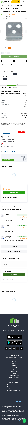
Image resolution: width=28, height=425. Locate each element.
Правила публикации (21, 198)
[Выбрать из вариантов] (5, 74)
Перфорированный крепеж (18, 5)
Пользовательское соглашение (14, 386)
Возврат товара (14, 367)
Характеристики (11, 84)
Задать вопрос (14, 274)
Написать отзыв (14, 192)
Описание (3, 84)
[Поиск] (26, 2)
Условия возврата (13, 87)
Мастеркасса (18, 401)
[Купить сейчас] (7, 61)
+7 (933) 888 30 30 (14, 355)
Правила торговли (14, 392)
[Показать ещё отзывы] (14, 246)
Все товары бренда (7, 133)
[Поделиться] (26, 18)
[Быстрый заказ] (20, 61)
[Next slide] (26, 31)
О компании (14, 371)
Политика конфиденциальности (14, 384)
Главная (3, 5)
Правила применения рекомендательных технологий (14, 389)
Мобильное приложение (14, 375)
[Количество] (5, 53)
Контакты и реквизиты (14, 377)
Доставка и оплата (21, 84)
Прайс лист (14, 369)
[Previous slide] (1, 31)
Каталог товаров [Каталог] (15, 1)
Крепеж (8, 5)
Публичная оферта (14, 394)
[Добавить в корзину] (14, 56)
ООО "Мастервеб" (20, 420)
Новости (14, 373)
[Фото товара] (14, 31)
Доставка (14, 363)
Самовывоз (3, 87)
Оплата (14, 365)
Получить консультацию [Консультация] (8, 159)
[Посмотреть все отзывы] (14, 251)
